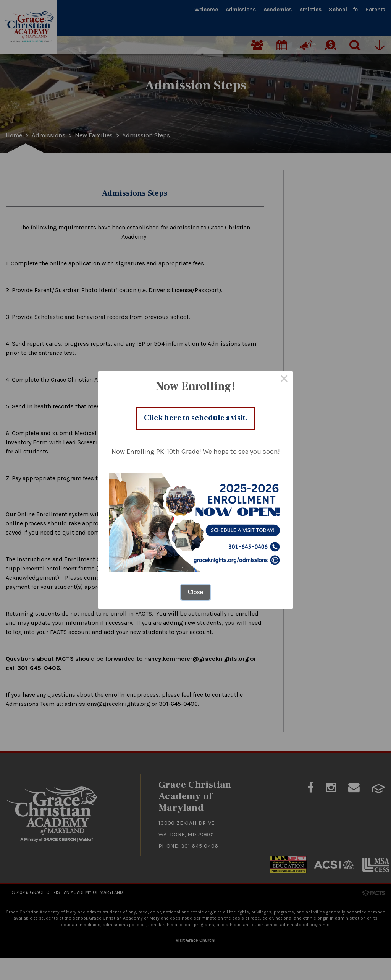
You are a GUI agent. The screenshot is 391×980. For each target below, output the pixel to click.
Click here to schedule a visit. (195, 418)
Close (196, 594)
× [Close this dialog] (284, 378)
